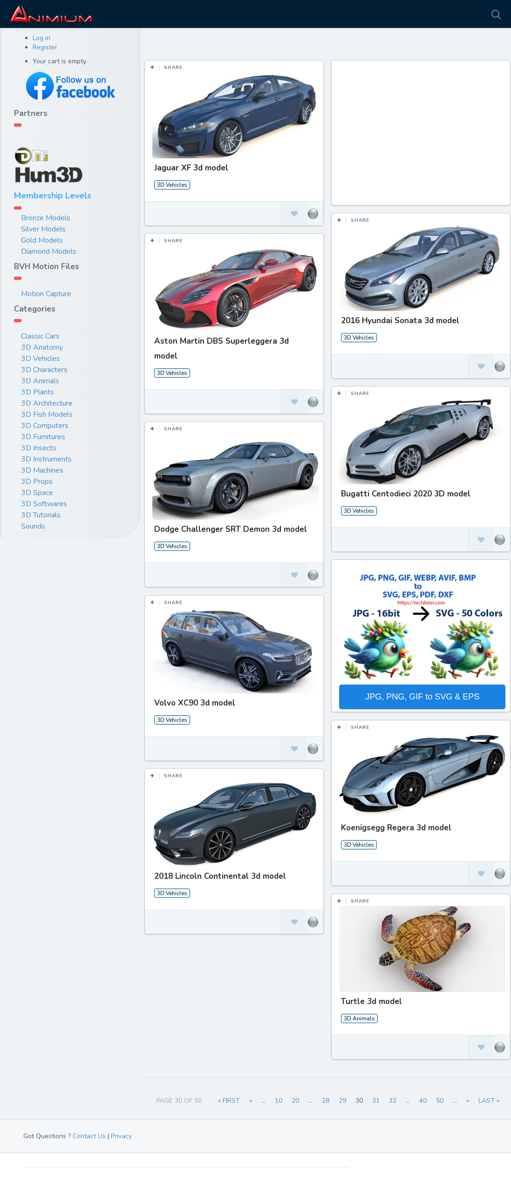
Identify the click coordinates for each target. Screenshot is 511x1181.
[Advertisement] (422, 137)
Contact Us (89, 1136)
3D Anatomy (42, 347)
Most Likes (177, 42)
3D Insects (38, 448)
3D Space (37, 493)
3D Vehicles (40, 358)
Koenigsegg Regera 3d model (396, 827)
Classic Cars (40, 336)
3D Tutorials (41, 515)
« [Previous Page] (250, 1100)
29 (342, 1100)
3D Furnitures (43, 437)
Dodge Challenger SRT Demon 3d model (230, 529)
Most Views (229, 42)
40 (423, 1100)
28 (325, 1100)
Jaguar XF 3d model (191, 168)
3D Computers (44, 426)
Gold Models (42, 240)
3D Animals (40, 381)
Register (45, 47)
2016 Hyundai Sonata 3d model (400, 320)
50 (439, 1100)
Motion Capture (46, 294)
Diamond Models (48, 251)
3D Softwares (44, 504)
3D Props (37, 481)
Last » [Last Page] (488, 1100)
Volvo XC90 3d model (194, 702)
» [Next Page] (467, 1100)
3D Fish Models (47, 414)
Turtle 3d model (371, 1000)
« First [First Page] (229, 1100)
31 (376, 1100)
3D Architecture (47, 403)
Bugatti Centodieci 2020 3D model (405, 494)
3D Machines (42, 470)
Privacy (121, 1136)
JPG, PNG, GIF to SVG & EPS (422, 696)
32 (392, 1100)
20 (295, 1100)
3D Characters (44, 370)
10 (278, 1100)
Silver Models (43, 229)
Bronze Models (45, 218)
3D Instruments (46, 459)
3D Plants (37, 392)
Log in (41, 38)
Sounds (33, 526)
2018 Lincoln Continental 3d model (220, 875)
